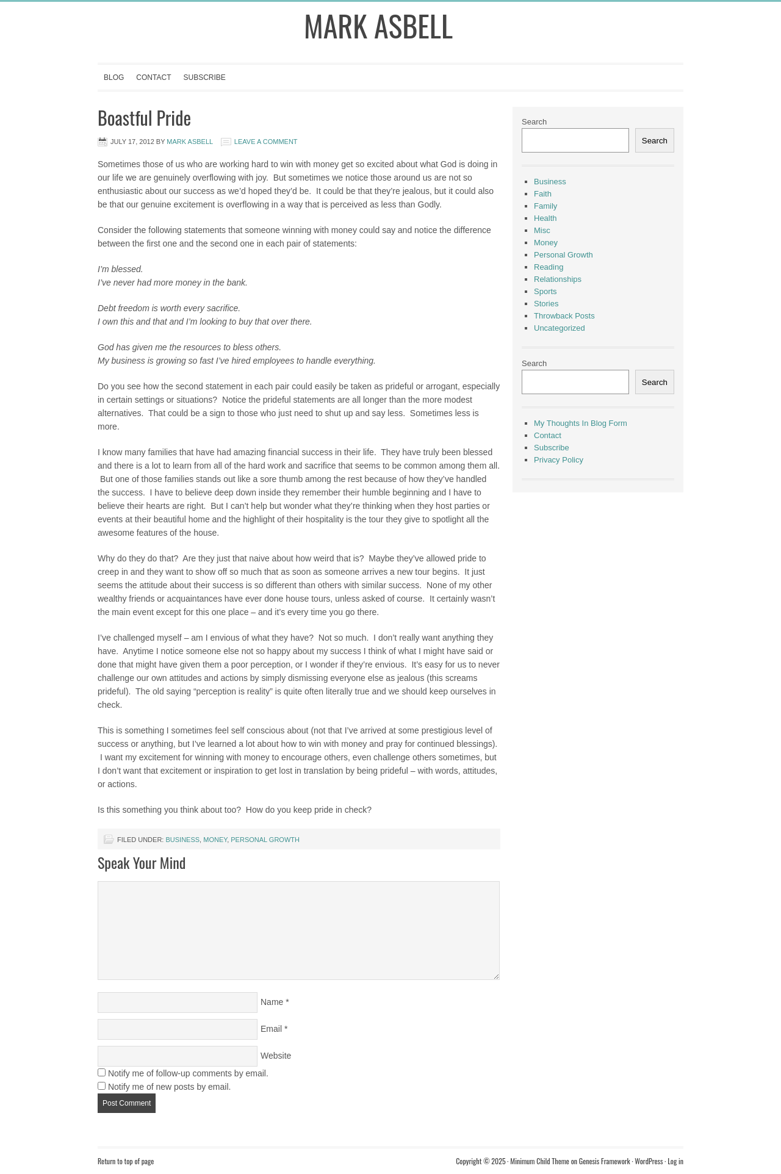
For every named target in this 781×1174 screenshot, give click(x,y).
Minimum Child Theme (539, 1161)
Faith (543, 193)
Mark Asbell (378, 25)
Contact (153, 77)
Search (534, 121)
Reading (548, 267)
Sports (545, 291)
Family (545, 206)
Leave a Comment (266, 141)
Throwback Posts (564, 315)
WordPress (649, 1161)
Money (215, 839)
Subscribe (204, 77)
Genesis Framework (604, 1161)
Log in (675, 1161)
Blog (114, 77)
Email (271, 1029)
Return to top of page (126, 1161)
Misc (542, 230)
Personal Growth (265, 839)
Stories (546, 303)
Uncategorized (559, 328)
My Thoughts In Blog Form (580, 423)
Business (182, 839)
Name (272, 1002)
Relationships (557, 279)
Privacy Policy (558, 459)
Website (276, 1056)
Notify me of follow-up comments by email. (188, 1073)
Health (545, 218)
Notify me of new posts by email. (169, 1087)
